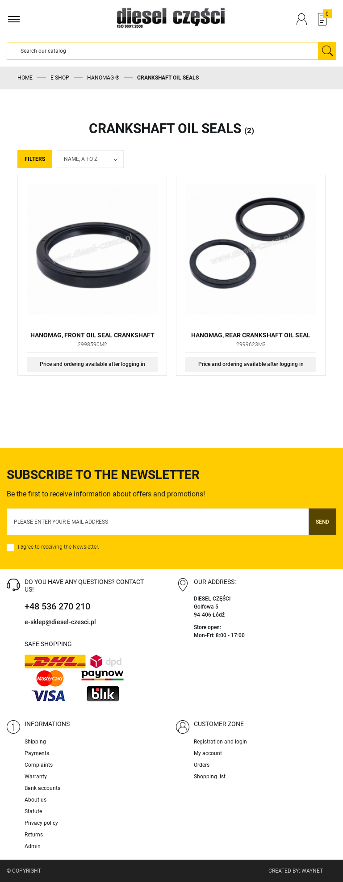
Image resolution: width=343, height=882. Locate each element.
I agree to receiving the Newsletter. (58, 547)
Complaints (39, 765)
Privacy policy (41, 823)
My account (208, 753)
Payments (37, 753)
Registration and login (220, 742)
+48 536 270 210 (57, 606)
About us (35, 800)
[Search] (162, 51)
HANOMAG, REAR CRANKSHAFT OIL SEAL (250, 335)
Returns (34, 835)
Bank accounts (42, 788)
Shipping (35, 742)
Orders (201, 765)
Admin (33, 846)
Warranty (36, 776)
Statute (33, 811)
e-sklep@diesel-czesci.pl (60, 622)
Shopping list (210, 776)
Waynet (312, 871)
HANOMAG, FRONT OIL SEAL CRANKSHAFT (92, 335)
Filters (35, 159)
